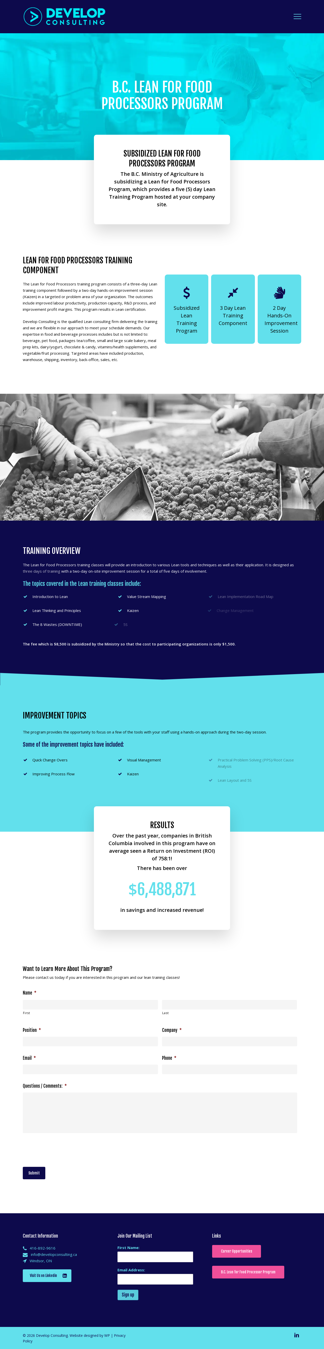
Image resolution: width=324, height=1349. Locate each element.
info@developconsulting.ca (54, 1254)
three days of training (41, 571)
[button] (297, 16)
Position (32, 1030)
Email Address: (131, 1269)
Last (165, 1013)
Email (29, 1058)
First (26, 1013)
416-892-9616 (42, 1248)
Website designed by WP (90, 1335)
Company (172, 1030)
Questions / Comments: (45, 1086)
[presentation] (61, 1149)
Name (29, 993)
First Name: (128, 1247)
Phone (169, 1058)
